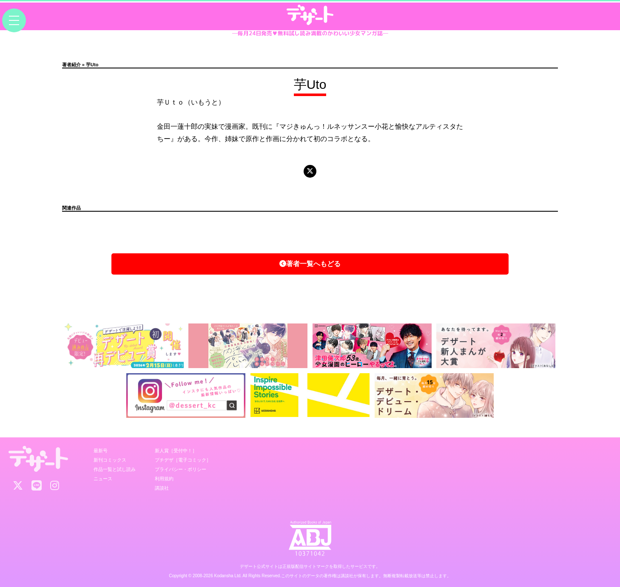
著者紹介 (71, 64)
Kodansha (223, 575)
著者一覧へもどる (310, 263)
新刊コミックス (110, 459)
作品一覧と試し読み (115, 469)
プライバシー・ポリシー (180, 469)
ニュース (103, 478)
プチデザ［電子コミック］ (183, 459)
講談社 (162, 488)
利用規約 (164, 478)
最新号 (101, 450)
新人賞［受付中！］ (176, 450)
